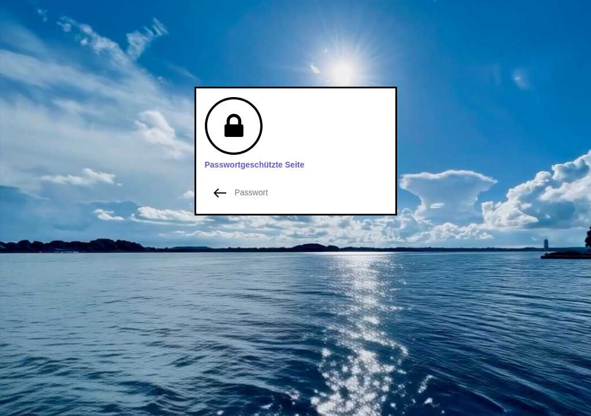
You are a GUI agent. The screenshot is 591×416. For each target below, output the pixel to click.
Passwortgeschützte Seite (255, 164)
